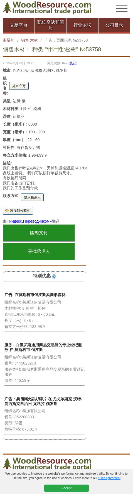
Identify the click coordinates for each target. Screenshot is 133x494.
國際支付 (39, 232)
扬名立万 (19, 86)
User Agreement (109, 478)
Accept (66, 488)
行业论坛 (82, 25)
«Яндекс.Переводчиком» (29, 221)
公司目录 (114, 25)
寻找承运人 (39, 251)
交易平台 (19, 25)
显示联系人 (32, 197)
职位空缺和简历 (50, 25)
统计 (73, 63)
